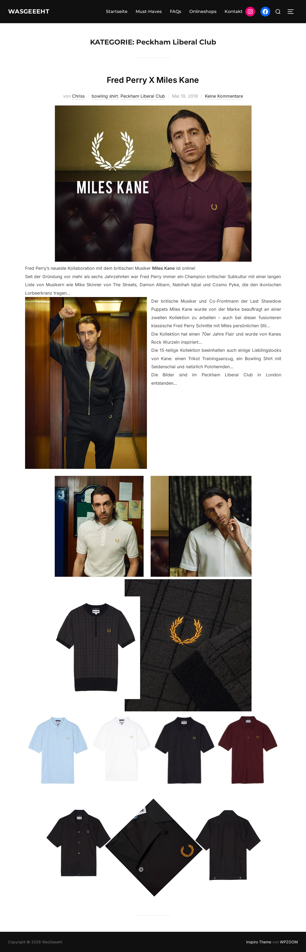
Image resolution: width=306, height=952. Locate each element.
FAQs (175, 11)
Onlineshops (202, 11)
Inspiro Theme (258, 942)
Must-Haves (149, 11)
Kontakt (234, 11)
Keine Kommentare (224, 96)
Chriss (78, 96)
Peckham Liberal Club (143, 96)
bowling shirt (105, 96)
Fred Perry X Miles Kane (153, 79)
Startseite (117, 11)
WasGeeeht (32, 11)
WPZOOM (289, 942)
